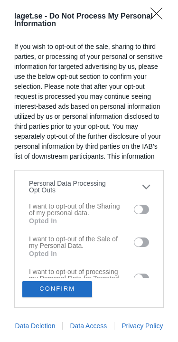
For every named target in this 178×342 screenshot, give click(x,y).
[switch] (141, 209)
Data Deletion (35, 326)
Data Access (88, 326)
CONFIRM (57, 289)
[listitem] (89, 186)
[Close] (159, 17)
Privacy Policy (142, 326)
